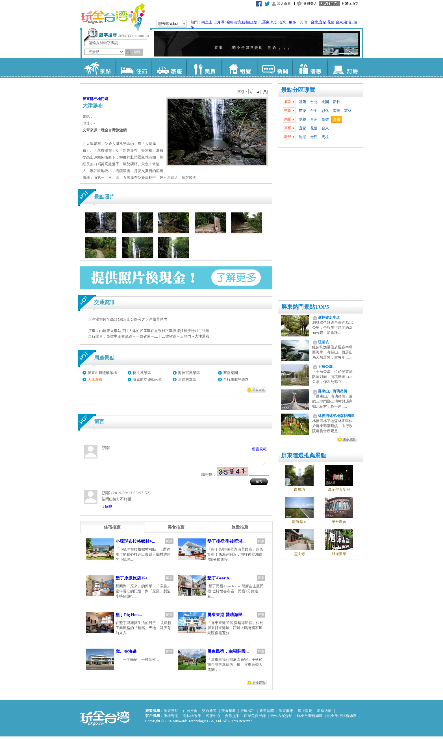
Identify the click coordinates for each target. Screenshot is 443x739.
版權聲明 (171, 718)
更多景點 (349, 439)
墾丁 (257, 22)
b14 (265, 91)
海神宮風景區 (189, 373)
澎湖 (347, 22)
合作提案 (232, 718)
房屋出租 (247, 713)
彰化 (325, 110)
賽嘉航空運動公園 (147, 379)
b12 (251, 91)
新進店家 (324, 713)
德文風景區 (142, 373)
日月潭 (218, 22)
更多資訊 (258, 390)
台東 (339, 22)
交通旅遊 (209, 713)
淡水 (282, 22)
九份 (274, 22)
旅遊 (168, 68)
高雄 (325, 119)
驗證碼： (208, 477)
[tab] (112, 529)
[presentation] (112, 529)
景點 (98, 68)
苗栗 (302, 110)
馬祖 (325, 137)
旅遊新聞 (266, 713)
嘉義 (302, 119)
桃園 (325, 102)
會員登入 (310, 4)
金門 (314, 137)
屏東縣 (88, 99)
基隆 (302, 102)
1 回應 (107, 509)
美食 (204, 68)
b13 (258, 91)
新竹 (336, 102)
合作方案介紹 (281, 718)
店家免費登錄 (255, 718)
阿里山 (206, 22)
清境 (237, 22)
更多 (292, 22)
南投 (336, 110)
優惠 (309, 68)
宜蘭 (322, 22)
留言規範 (259, 449)
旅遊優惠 (286, 713)
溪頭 (229, 22)
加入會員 (284, 4)
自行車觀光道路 (236, 379)
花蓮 (331, 22)
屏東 (336, 119)
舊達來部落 (187, 379)
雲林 (347, 110)
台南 (314, 119)
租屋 (239, 68)
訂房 (345, 68)
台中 (314, 110)
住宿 (133, 68)
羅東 (266, 22)
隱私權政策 (192, 718)
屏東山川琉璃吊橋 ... (105, 373)
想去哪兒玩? (168, 23)
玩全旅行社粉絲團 (342, 718)
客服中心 (213, 718)
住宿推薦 (190, 713)
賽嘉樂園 (230, 373)
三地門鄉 (101, 99)
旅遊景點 (171, 713)
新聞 (274, 68)
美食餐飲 (228, 713)
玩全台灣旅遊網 (112, 17)
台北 (314, 22)
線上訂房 (305, 713)
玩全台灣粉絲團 (310, 718)
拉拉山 (247, 22)
